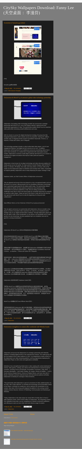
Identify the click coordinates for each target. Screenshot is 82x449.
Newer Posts (8, 414)
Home (32, 414)
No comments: (17, 88)
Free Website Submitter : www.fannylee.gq (22, 430)
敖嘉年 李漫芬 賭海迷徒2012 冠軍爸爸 (15, 422)
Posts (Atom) (14, 417)
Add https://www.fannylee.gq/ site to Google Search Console (26, 439)
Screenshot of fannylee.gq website (14, 23)
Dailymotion (11, 320)
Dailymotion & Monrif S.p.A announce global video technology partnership (27, 97)
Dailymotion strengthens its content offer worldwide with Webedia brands (26, 327)
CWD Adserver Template (14, 90)
